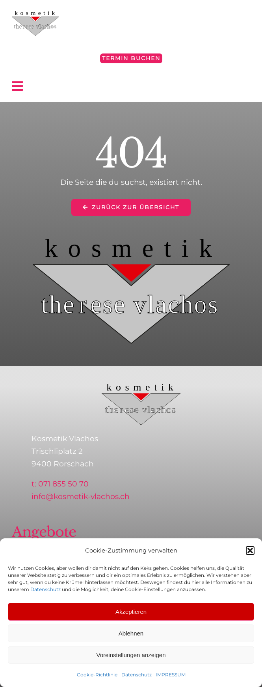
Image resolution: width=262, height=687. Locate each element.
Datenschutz (45, 589)
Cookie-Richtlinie (97, 675)
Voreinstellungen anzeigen (131, 655)
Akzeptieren (131, 611)
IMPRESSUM (171, 675)
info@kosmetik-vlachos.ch (81, 496)
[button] (250, 550)
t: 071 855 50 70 (60, 483)
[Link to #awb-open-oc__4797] (128, 86)
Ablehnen (131, 633)
